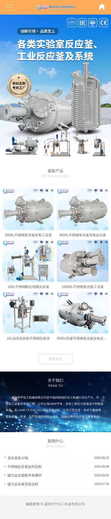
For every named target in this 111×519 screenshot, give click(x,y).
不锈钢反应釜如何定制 (25, 467)
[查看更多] (93, 416)
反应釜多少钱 (18, 458)
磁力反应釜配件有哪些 (25, 475)
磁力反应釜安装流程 (23, 484)
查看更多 (55, 359)
